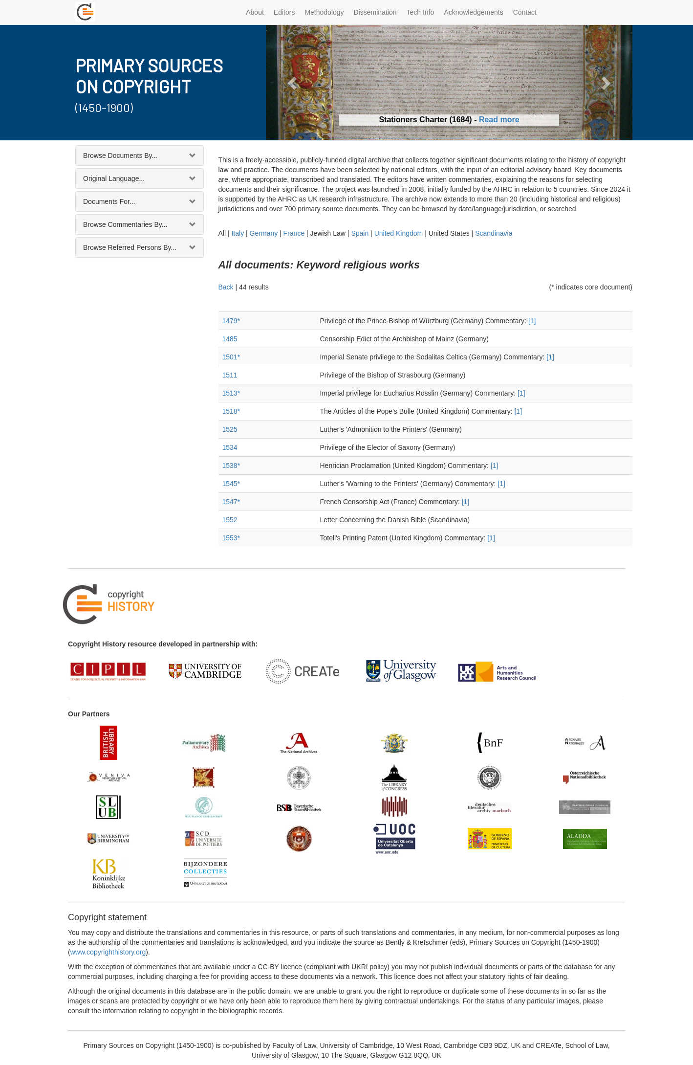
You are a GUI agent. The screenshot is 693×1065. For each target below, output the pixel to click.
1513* (231, 393)
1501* (231, 357)
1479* (231, 321)
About (255, 12)
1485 (230, 339)
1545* (231, 484)
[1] (532, 321)
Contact (525, 12)
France (294, 233)
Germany (264, 233)
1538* (231, 465)
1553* (231, 538)
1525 (230, 429)
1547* (231, 502)
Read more (499, 119)
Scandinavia (493, 233)
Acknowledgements (473, 12)
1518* (231, 411)
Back (226, 287)
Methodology (324, 12)
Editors (284, 12)
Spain (359, 233)
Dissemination (375, 12)
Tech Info (420, 12)
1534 (230, 447)
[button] (293, 82)
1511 (230, 375)
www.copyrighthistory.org (108, 952)
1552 (230, 520)
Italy (237, 233)
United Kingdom (398, 233)
